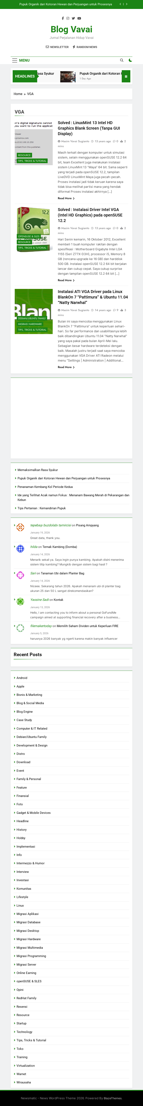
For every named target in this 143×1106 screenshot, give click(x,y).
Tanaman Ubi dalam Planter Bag (62, 573)
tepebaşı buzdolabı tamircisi (50, 525)
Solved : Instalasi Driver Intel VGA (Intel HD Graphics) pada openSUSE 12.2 (90, 215)
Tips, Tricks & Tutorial (32, 161)
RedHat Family (26, 998)
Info (19, 855)
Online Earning (26, 973)
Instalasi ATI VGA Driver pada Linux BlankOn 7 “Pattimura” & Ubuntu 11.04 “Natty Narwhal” (93, 297)
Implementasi (26, 846)
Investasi (23, 880)
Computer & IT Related (32, 728)
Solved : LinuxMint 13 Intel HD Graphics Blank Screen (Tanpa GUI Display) (89, 128)
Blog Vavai (71, 29)
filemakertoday (41, 626)
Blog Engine (25, 712)
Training (22, 1057)
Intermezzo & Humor (31, 863)
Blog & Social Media (30, 703)
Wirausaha (24, 1082)
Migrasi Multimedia (30, 948)
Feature (22, 787)
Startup (21, 1023)
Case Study (24, 720)
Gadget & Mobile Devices (34, 813)
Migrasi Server (26, 964)
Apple (20, 686)
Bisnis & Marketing (29, 695)
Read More (66, 198)
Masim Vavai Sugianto (75, 141)
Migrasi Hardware (30, 324)
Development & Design (32, 745)
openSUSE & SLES (28, 236)
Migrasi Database (28, 922)
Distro (21, 754)
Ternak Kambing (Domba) (59, 547)
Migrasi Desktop (28, 931)
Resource (24, 155)
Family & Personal (29, 779)
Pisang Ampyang (87, 525)
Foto (20, 804)
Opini (20, 990)
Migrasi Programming (31, 956)
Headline (23, 821)
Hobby (21, 838)
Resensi (22, 1007)
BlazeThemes (113, 1098)
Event (20, 771)
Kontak (58, 600)
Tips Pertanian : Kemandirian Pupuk (42, 508)
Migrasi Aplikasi (28, 914)
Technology (24, 1032)
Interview (23, 872)
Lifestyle (22, 897)
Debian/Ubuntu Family (32, 318)
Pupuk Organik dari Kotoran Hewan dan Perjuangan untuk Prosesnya (65, 4)
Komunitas (24, 889)
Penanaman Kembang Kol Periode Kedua (45, 487)
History (22, 830)
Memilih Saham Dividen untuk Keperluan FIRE (87, 626)
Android (22, 678)
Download (23, 762)
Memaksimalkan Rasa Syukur (38, 470)
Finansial (23, 796)
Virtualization (26, 1066)
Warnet (21, 1074)
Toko (20, 1049)
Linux (20, 905)
